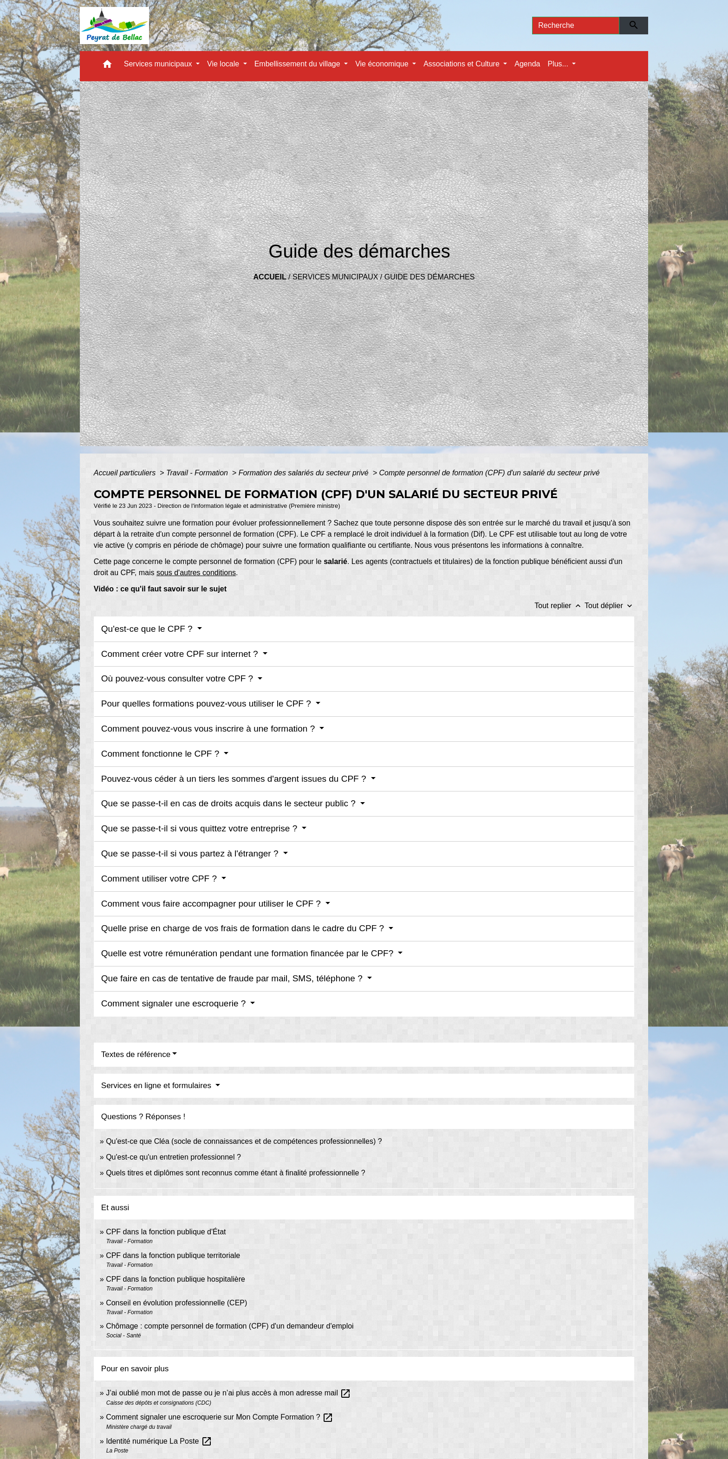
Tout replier (559, 606)
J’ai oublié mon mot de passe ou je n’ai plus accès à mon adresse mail (228, 1393)
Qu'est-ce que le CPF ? (148, 629)
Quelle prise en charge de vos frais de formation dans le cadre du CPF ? (244, 928)
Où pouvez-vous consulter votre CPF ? (178, 678)
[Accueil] (114, 25)
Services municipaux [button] (159, 64)
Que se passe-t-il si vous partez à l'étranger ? (191, 853)
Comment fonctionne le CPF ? (161, 754)
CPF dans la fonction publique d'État (166, 1232)
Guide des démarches (429, 277)
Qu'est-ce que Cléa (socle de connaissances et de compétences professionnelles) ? (244, 1141)
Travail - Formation (198, 473)
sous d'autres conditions (196, 573)
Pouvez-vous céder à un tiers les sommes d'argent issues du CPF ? (235, 779)
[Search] (575, 25)
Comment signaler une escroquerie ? (174, 1003)
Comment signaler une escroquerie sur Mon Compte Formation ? (219, 1417)
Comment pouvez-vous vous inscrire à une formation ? (209, 728)
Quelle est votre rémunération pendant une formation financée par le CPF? (248, 953)
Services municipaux (335, 277)
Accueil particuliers (126, 473)
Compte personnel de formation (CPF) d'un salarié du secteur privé (489, 473)
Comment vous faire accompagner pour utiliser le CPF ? (212, 903)
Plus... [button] (558, 64)
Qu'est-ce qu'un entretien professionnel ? (173, 1157)
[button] (107, 66)
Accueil (270, 277)
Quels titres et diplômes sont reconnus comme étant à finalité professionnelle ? (235, 1173)
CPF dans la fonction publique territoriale (173, 1255)
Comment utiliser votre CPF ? (160, 878)
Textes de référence (135, 1054)
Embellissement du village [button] (298, 64)
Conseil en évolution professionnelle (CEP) (176, 1303)
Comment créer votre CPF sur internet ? (180, 654)
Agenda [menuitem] (527, 64)
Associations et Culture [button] (462, 64)
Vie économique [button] (382, 64)
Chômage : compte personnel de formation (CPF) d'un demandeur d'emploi (230, 1326)
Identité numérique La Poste (159, 1441)
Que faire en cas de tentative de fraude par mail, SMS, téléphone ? (233, 978)
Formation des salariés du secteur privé (305, 473)
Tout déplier (609, 606)
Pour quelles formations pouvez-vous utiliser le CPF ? (207, 703)
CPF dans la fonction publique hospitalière (175, 1279)
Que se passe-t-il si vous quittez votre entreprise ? (200, 828)
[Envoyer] (634, 25)
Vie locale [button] (224, 64)
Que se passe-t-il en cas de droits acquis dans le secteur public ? (229, 803)
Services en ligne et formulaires (157, 1085)
